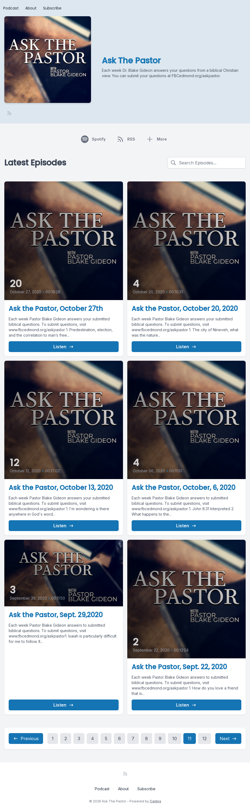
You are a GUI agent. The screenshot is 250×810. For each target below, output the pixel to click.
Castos (155, 801)
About (31, 8)
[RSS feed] (9, 113)
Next (228, 738)
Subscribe (52, 8)
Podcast (11, 8)
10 (174, 738)
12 (204, 738)
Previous (26, 738)
